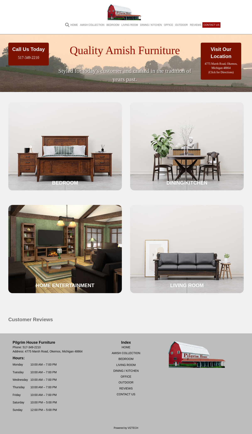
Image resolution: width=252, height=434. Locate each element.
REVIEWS (195, 25)
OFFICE (168, 25)
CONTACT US (211, 25)
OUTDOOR (181, 25)
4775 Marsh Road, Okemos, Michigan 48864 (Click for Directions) (221, 68)
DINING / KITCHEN (151, 25)
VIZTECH (133, 428)
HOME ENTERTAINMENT (65, 285)
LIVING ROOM (129, 25)
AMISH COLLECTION (92, 25)
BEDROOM (112, 25)
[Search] (65, 25)
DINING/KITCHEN (186, 183)
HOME (74, 25)
